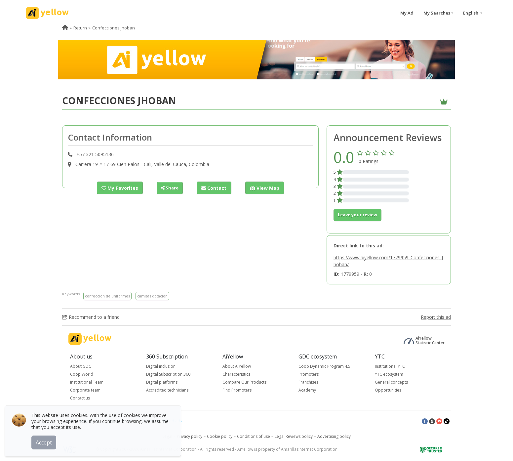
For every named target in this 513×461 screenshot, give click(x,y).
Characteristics (236, 374)
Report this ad (436, 317)
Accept (45, 440)
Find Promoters (237, 390)
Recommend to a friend (91, 317)
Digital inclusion (161, 366)
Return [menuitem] (80, 28)
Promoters (308, 374)
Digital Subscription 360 (168, 374)
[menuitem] (65, 28)
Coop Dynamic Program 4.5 (324, 366)
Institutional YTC (390, 366)
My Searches (436, 13)
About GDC (80, 366)
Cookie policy (219, 436)
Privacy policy (189, 436)
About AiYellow (236, 366)
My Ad (407, 13)
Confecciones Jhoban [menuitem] (113, 28)
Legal (167, 436)
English (471, 13)
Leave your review (357, 215)
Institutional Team (86, 382)
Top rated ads (121, 421)
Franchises (308, 382)
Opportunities (388, 390)
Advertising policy (334, 436)
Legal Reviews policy (294, 436)
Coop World (81, 374)
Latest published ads (162, 421)
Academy (307, 390)
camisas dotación (152, 295)
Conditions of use (253, 436)
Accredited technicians (167, 390)
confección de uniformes (107, 295)
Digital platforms (162, 382)
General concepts (391, 382)
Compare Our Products (244, 382)
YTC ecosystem (389, 374)
